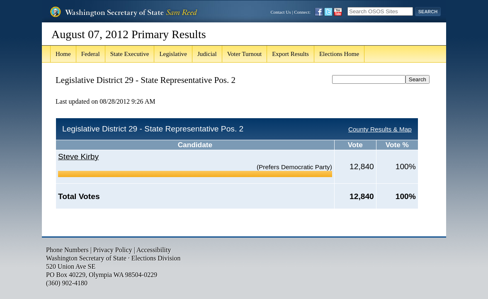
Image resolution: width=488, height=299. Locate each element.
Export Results (290, 54)
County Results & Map (380, 129)
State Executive (129, 54)
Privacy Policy (112, 249)
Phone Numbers (67, 249)
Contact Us (280, 12)
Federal (90, 54)
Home (63, 54)
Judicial (207, 54)
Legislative (173, 54)
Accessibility (153, 249)
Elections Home (339, 54)
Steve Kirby (78, 156)
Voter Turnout (244, 54)
